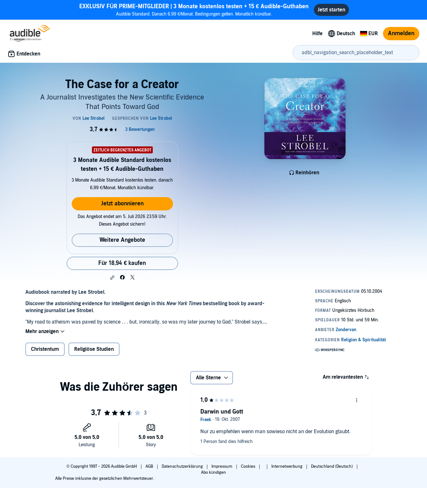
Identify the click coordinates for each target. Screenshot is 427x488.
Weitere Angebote (122, 240)
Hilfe (317, 33)
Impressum (222, 466)
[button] (112, 277)
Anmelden (401, 33)
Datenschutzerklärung (183, 466)
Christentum (45, 349)
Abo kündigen (213, 472)
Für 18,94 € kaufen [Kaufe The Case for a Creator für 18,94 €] (122, 263)
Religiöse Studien (94, 349)
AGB (150, 466)
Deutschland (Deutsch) (332, 466)
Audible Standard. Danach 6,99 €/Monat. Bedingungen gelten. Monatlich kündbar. (194, 10)
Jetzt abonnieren (122, 203)
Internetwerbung (287, 466)
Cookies (248, 466)
